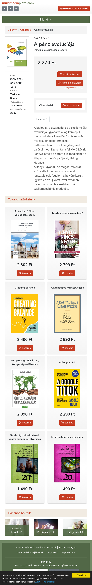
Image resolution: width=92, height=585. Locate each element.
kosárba (25, 273)
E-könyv (12, 30)
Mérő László (41, 38)
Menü (46, 19)
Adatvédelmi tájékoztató (30, 552)
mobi (76, 105)
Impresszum (68, 552)
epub (66, 105)
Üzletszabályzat (67, 547)
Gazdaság (25, 30)
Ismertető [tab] (41, 119)
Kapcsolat (53, 552)
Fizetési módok (24, 547)
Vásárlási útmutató (45, 547)
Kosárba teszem (69, 74)
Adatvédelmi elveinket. (45, 582)
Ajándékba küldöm (69, 83)
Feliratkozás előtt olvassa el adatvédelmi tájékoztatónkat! (46, 565)
